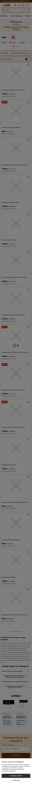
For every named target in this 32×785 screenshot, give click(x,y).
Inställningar (16, 780)
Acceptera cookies (16, 775)
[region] (16, 771)
